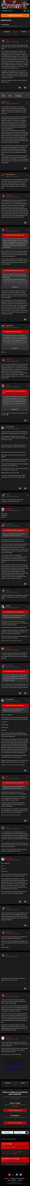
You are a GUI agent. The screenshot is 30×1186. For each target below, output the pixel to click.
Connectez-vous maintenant (15, 1122)
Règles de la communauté (15, 15)
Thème (6, 1178)
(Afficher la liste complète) (8, 1147)
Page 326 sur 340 (16, 32)
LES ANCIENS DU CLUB (16, 26)
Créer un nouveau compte (15, 1110)
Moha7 (20, 235)
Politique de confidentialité (17, 1178)
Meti (18, 331)
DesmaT (20, 671)
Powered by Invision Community (15, 1183)
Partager (7, 1132)
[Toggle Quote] (3, 235)
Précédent (7, 31)
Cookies (20, 1180)
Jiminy (19, 530)
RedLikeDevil (21, 391)
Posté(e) (12, 41)
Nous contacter (12, 1180)
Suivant (23, 31)
